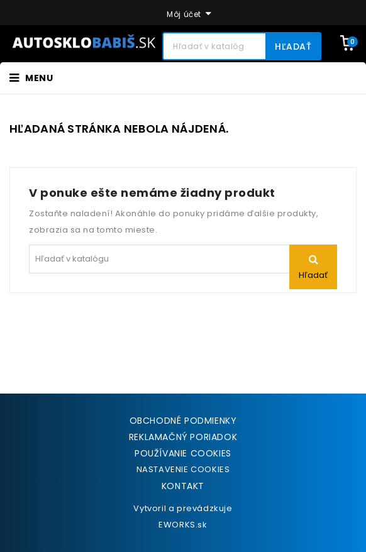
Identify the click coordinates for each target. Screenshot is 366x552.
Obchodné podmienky (183, 420)
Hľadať (293, 46)
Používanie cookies (183, 453)
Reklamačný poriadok (183, 437)
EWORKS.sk (182, 525)
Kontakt (183, 486)
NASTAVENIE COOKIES (183, 469)
